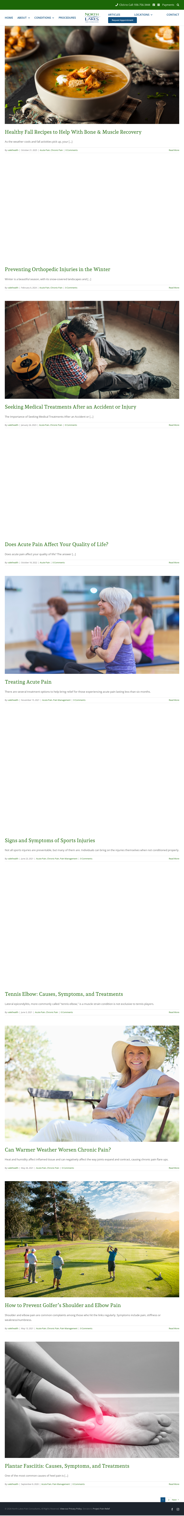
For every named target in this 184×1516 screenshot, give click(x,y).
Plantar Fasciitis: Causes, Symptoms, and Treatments (67, 1466)
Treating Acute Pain (28, 682)
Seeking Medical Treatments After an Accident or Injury (70, 407)
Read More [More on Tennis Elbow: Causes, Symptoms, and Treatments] (174, 1012)
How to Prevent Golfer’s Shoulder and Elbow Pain (63, 1305)
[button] (176, 5)
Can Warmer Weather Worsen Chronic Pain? (58, 1150)
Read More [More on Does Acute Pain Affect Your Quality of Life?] (174, 562)
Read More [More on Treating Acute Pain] (174, 700)
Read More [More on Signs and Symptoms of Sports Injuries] (174, 858)
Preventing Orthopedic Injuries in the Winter (57, 269)
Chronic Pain (57, 150)
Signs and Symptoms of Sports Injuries (50, 840)
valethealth (13, 150)
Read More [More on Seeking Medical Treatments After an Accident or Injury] (174, 425)
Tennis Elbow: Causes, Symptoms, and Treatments (64, 994)
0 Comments (71, 150)
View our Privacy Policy (71, 1508)
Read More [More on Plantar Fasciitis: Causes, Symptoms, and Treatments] (174, 1484)
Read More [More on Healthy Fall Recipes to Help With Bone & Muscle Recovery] (174, 150)
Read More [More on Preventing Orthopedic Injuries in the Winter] (174, 287)
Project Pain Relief (101, 1508)
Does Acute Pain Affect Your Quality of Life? (56, 544)
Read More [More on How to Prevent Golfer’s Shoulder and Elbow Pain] (174, 1328)
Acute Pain (45, 150)
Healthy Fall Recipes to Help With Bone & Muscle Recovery (73, 132)
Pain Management (62, 700)
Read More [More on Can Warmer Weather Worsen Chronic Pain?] (174, 1167)
